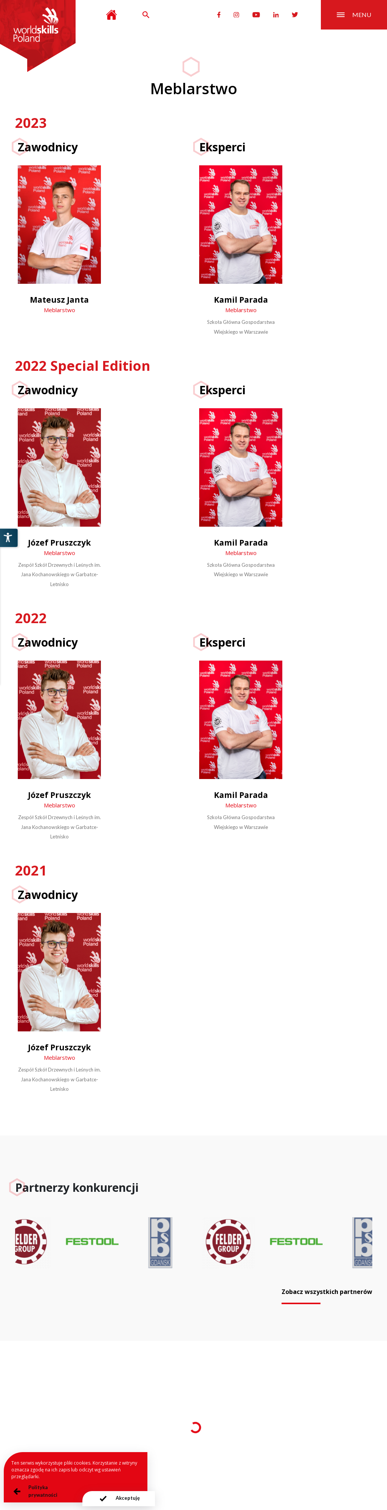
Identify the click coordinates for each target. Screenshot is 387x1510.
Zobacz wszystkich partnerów (327, 1292)
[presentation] (118, 1498)
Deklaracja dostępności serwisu (275, 1466)
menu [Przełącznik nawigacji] (354, 14)
